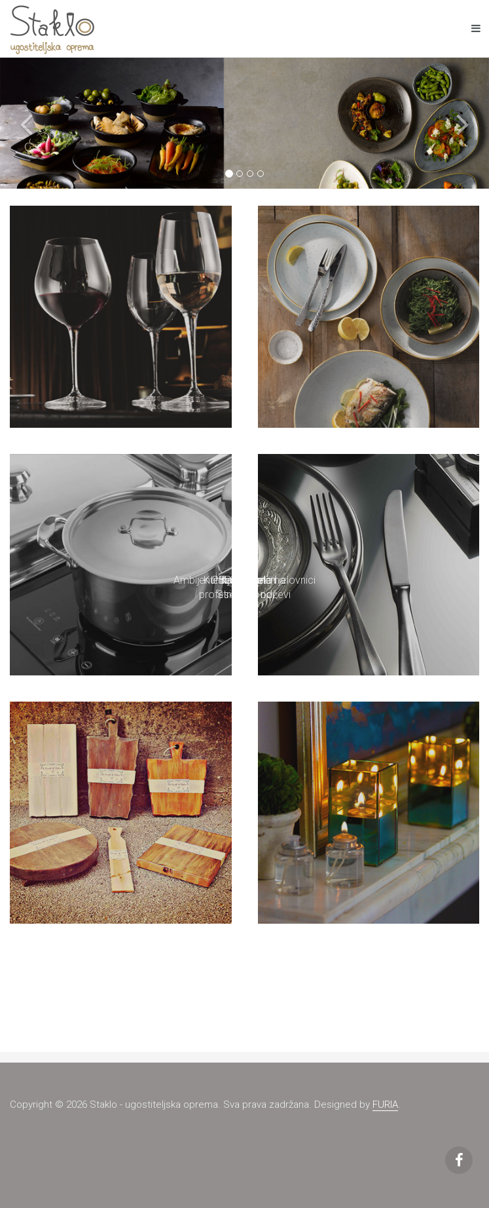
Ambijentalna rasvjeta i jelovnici (244, 580)
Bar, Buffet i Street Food (244, 587)
